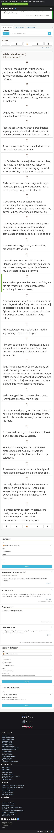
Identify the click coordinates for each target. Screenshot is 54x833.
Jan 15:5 (48, 599)
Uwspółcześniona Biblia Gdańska (10, 748)
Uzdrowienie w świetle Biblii (8, 803)
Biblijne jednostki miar (7, 805)
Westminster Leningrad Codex (10, 761)
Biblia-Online (8, 8)
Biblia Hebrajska (6, 769)
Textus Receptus (6, 753)
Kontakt (4, 827)
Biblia (3, 543)
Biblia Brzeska (5, 736)
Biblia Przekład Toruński (8, 746)
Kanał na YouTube (7, 822)
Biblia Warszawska (7, 741)
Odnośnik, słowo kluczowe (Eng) (10, 697)
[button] (27, 545)
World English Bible (7, 758)
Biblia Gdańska (6, 767)
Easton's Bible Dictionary (8, 789)
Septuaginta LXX (6, 760)
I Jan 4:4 (49, 635)
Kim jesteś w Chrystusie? (8, 802)
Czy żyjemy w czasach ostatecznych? (12, 807)
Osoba (3, 668)
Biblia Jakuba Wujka (7, 742)
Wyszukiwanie (7, 27)
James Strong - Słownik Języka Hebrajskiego (13, 785)
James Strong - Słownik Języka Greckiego (12, 787)
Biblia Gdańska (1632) (8, 737)
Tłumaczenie (6, 30)
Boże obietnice (6, 815)
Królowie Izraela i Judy (8, 814)
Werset (3, 560)
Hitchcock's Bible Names (8, 790)
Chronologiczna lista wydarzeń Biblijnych (12, 810)
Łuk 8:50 (48, 583)
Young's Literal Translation (9, 756)
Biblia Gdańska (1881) (8, 739)
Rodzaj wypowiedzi (6, 662)
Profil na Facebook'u (7, 824)
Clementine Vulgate (7, 751)
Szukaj (27, 705)
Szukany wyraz (5, 673)
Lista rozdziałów (47, 48)
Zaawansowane (31, 27)
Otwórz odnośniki (19, 27)
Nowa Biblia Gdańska (7, 744)
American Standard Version (9, 749)
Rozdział (4, 554)
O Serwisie (5, 825)
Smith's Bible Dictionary (7, 794)
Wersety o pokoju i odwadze (9, 812)
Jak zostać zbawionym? (8, 800)
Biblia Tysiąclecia (6, 771)
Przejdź (27, 566)
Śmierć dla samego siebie (8, 809)
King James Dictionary (7, 792)
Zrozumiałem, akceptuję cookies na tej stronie (15, 4)
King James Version (7, 754)
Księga (3, 548)
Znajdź (27, 681)
